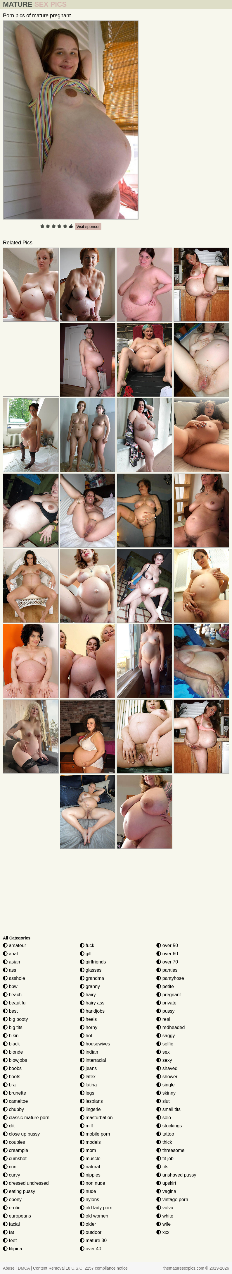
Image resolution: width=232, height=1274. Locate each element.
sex (162, 1052)
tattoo (165, 1133)
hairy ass (92, 1002)
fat (8, 1232)
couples (14, 1142)
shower (166, 1076)
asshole (14, 978)
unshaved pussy (176, 1174)
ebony (12, 1199)
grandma (92, 978)
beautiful (15, 1002)
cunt (10, 1166)
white (164, 1215)
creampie (15, 1150)
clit (9, 1125)
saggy (165, 1035)
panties (166, 970)
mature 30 (93, 1240)
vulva (164, 1207)
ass (9, 970)
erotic (11, 1207)
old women (94, 1215)
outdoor (91, 1232)
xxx (162, 1232)
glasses (91, 970)
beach (12, 994)
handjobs (92, 1011)
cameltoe (15, 1101)
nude (88, 1191)
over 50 (167, 945)
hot (86, 1035)
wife (163, 1224)
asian (11, 961)
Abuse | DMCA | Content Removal (34, 1268)
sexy (164, 1060)
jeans (88, 1068)
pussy (165, 1011)
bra (9, 1084)
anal (10, 953)
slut (162, 1101)
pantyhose (170, 978)
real (163, 1019)
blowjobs (15, 1060)
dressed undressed (26, 1183)
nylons (89, 1199)
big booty (15, 1019)
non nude (92, 1183)
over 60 (167, 953)
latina (88, 1084)
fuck (87, 945)
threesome (170, 1150)
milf (86, 1125)
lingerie (90, 1109)
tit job (165, 1158)
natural (90, 1166)
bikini (11, 1035)
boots (11, 1076)
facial (11, 1224)
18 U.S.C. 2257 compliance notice (97, 1268)
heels (88, 1019)
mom (88, 1150)
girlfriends (93, 961)
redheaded (170, 1027)
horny (88, 1027)
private (166, 1002)
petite (165, 986)
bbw (10, 986)
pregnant (168, 994)
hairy (88, 994)
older (88, 1224)
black (11, 1043)
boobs (12, 1068)
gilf (86, 953)
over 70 (167, 961)
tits (162, 1166)
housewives (95, 1043)
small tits (168, 1109)
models (90, 1142)
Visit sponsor (88, 226)
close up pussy (21, 1133)
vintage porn (172, 1199)
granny (90, 986)
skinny (166, 1092)
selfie (164, 1043)
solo (163, 1117)
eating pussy (19, 1191)
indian (89, 1052)
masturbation (96, 1117)
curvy (11, 1174)
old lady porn (96, 1207)
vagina (166, 1191)
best (10, 1011)
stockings (169, 1125)
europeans (17, 1215)
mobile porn (95, 1133)
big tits (12, 1027)
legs (87, 1092)
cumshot (15, 1158)
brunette (14, 1092)
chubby (13, 1109)
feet (10, 1240)
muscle (90, 1158)
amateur (14, 945)
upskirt (166, 1183)
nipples (90, 1174)
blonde (13, 1052)
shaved (166, 1068)
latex (88, 1076)
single (165, 1084)
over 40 (90, 1248)
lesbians (91, 1101)
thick (164, 1142)
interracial (93, 1060)
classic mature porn (26, 1117)
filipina (12, 1248)
